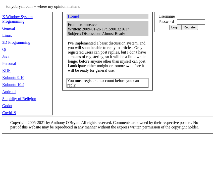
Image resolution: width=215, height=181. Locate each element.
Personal (9, 63)
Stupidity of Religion (19, 99)
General (8, 28)
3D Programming (16, 42)
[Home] (73, 16)
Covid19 (9, 113)
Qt (4, 49)
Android (9, 91)
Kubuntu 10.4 (13, 84)
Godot (7, 106)
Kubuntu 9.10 (13, 77)
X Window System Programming (17, 19)
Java (5, 56)
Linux (7, 35)
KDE (6, 70)
